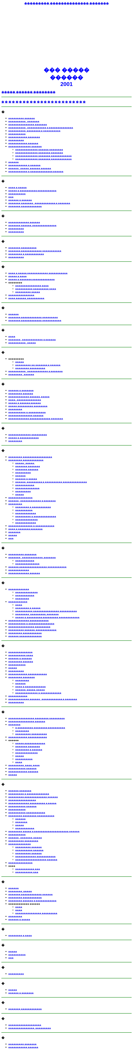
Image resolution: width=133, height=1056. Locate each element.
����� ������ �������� (28, 92)
